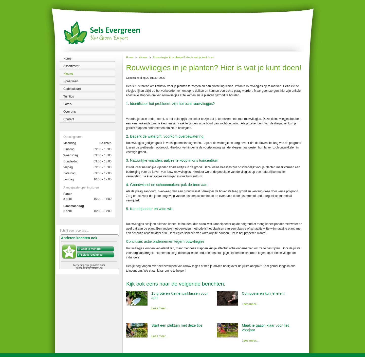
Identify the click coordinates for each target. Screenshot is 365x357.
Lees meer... (159, 308)
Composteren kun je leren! (263, 293)
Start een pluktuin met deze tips (177, 325)
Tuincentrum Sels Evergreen (17, 354)
